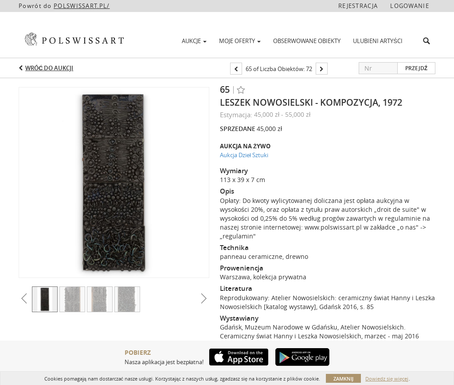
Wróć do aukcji (49, 68)
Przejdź (416, 68)
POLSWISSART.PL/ (82, 6)
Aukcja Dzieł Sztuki (244, 155)
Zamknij (343, 378)
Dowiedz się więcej (386, 378)
